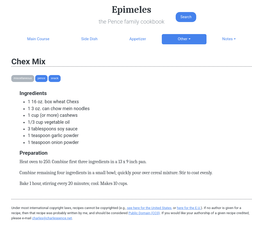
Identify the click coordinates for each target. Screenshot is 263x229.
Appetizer (137, 39)
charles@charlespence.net (52, 218)
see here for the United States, (149, 208)
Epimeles (131, 9)
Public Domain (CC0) (144, 213)
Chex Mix (28, 61)
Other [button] (182, 39)
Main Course (38, 39)
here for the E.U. (189, 208)
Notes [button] (227, 39)
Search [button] (186, 17)
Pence (41, 78)
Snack (54, 78)
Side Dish (89, 39)
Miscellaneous (23, 78)
